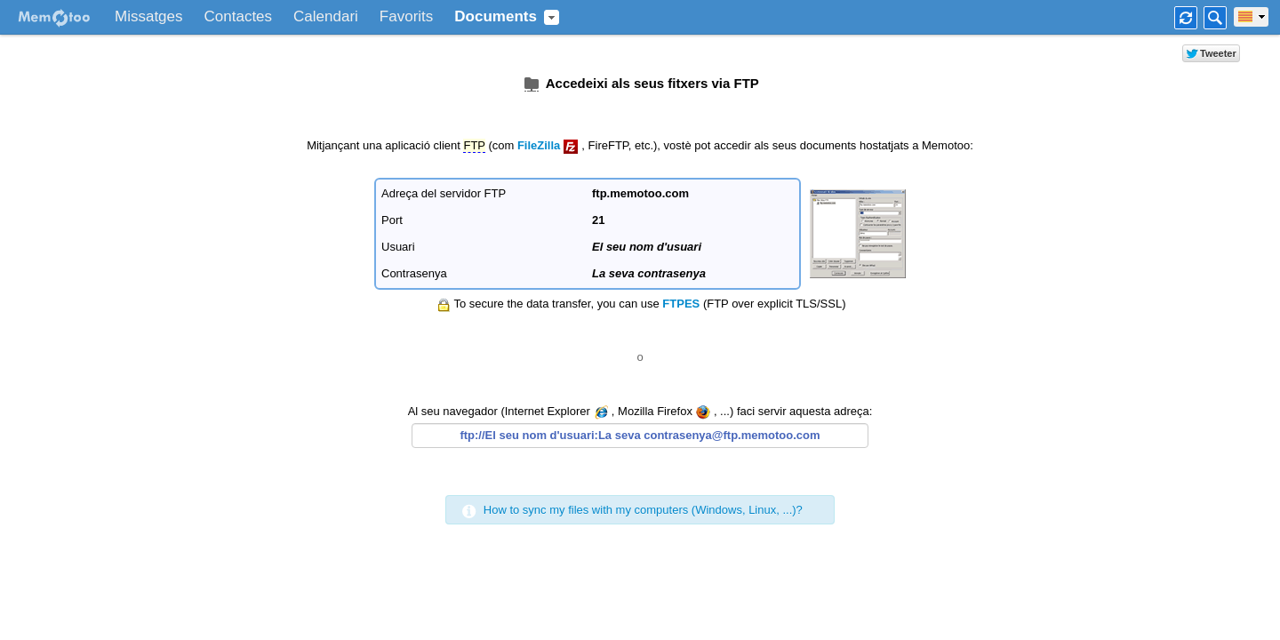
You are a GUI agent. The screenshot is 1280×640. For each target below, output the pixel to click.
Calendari (325, 17)
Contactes (238, 17)
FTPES (681, 303)
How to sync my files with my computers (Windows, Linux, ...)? (643, 509)
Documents (495, 17)
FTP (473, 145)
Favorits (406, 17)
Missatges (149, 17)
